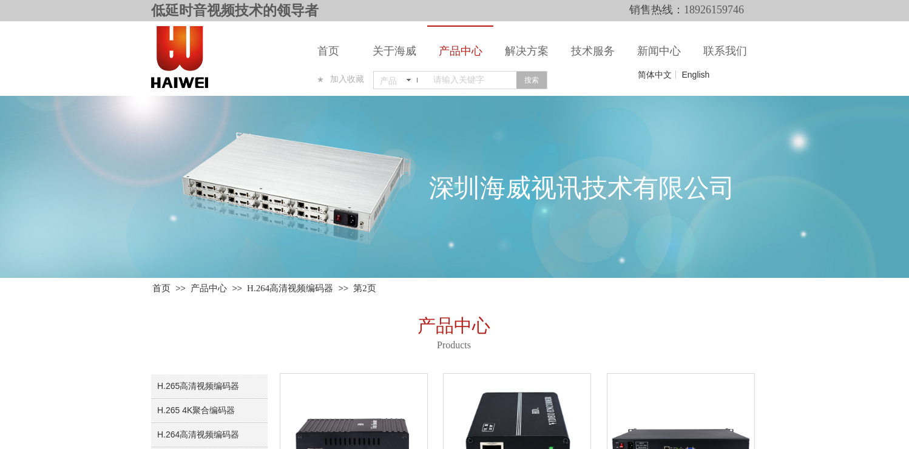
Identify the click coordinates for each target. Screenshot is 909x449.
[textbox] (472, 80)
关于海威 (394, 51)
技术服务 (593, 51)
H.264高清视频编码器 (290, 288)
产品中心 (460, 51)
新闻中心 (659, 51)
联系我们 (725, 51)
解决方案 (527, 51)
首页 (328, 51)
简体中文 (655, 74)
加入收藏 (347, 79)
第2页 (364, 288)
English (695, 74)
